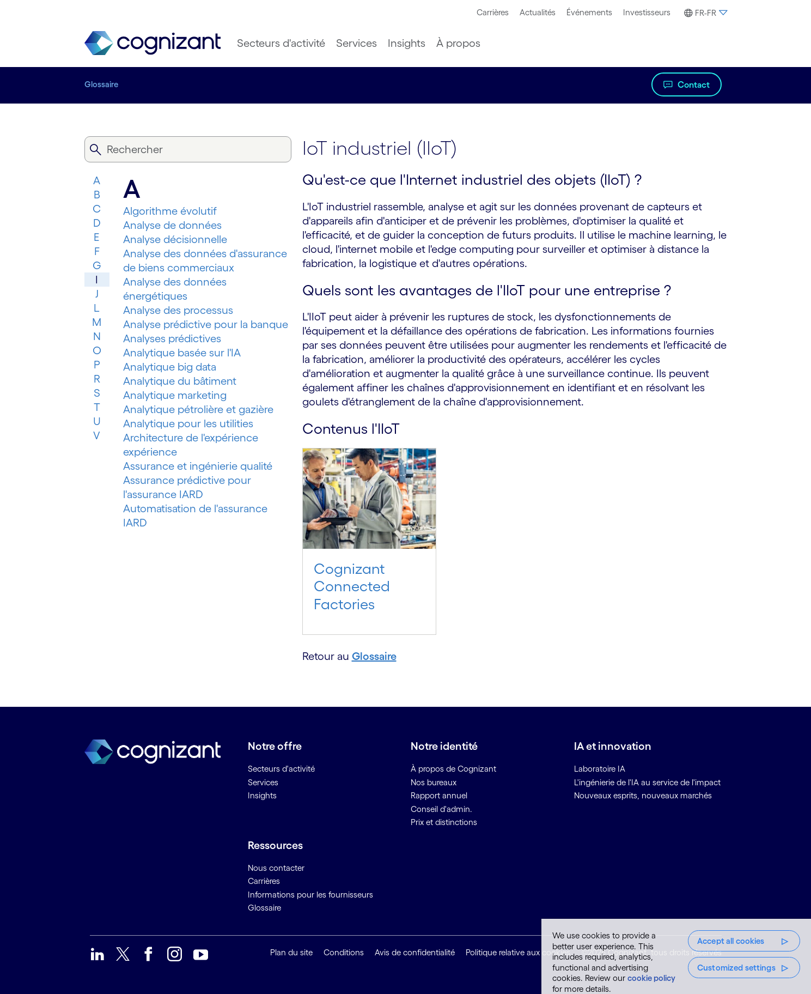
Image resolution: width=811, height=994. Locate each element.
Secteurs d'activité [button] (281, 43)
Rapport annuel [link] (439, 795)
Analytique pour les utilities (188, 423)
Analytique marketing (175, 395)
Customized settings (736, 967)
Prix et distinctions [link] (444, 822)
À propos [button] (458, 43)
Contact (694, 84)
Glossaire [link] (264, 907)
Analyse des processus (178, 310)
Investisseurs (646, 12)
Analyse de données (172, 225)
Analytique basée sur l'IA (182, 353)
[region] (676, 956)
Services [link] (263, 782)
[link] (152, 43)
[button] (704, 13)
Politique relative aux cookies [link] (518, 952)
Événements (589, 12)
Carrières (493, 12)
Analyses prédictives (172, 338)
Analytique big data (169, 367)
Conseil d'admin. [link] (441, 809)
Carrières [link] (264, 881)
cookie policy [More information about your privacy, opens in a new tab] (651, 978)
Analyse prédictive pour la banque (205, 324)
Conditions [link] (344, 952)
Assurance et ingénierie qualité (197, 466)
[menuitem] (492, 12)
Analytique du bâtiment (179, 381)
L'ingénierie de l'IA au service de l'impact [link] (647, 782)
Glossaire (101, 84)
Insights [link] (262, 795)
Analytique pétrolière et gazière (198, 409)
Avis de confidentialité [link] (415, 952)
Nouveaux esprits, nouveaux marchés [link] (643, 795)
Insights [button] (406, 43)
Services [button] (356, 43)
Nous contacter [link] (276, 867)
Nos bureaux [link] (433, 782)
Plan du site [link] (291, 952)
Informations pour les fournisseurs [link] (310, 894)
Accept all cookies (731, 940)
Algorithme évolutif (170, 211)
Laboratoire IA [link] (599, 768)
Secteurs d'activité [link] (281, 768)
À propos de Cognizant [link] (453, 768)
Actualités (538, 12)
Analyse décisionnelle (175, 239)
